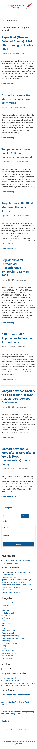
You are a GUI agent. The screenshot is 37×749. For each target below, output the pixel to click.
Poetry (3, 646)
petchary (4, 590)
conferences (5, 618)
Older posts (7, 508)
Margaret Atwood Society (10, 636)
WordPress (12, 742)
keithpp (4, 585)
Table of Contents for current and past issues (19, 683)
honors (3, 626)
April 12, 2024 (6, 53)
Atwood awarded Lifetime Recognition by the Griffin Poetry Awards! (17, 712)
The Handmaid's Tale (8, 653)
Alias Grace (5, 605)
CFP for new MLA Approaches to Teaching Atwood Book (17, 338)
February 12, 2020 (7, 407)
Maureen (4, 577)
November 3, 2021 (8, 162)
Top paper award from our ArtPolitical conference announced (16, 153)
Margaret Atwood (7, 633)
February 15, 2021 (7, 280)
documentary (6, 623)
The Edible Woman (8, 651)
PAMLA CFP (6, 721)
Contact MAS (14, 577)
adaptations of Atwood (9, 603)
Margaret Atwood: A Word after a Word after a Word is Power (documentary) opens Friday (18, 456)
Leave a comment (19, 53)
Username (6, 527)
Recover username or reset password (17, 560)
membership (5, 641)
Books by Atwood (7, 613)
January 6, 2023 (7, 108)
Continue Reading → (8, 84)
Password (6, 535)
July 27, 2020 (6, 347)
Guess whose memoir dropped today (15, 695)
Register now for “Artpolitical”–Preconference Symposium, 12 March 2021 (16, 267)
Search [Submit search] (25, 516)
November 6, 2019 (8, 469)
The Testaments (7, 656)
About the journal (10, 678)
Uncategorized (6, 658)
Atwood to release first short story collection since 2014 (16, 99)
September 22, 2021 (8, 216)
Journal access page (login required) (16, 686)
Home (3, 20)
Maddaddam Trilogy (8, 631)
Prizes (3, 648)
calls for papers (6, 615)
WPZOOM (19, 744)
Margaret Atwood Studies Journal (13, 638)
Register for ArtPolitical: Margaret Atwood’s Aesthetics (17, 207)
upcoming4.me (6, 580)
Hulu (3, 628)
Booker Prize (5, 610)
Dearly (3, 620)
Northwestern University (9, 643)
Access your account (11, 563)
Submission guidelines (11, 681)
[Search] (11, 516)
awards (4, 608)
